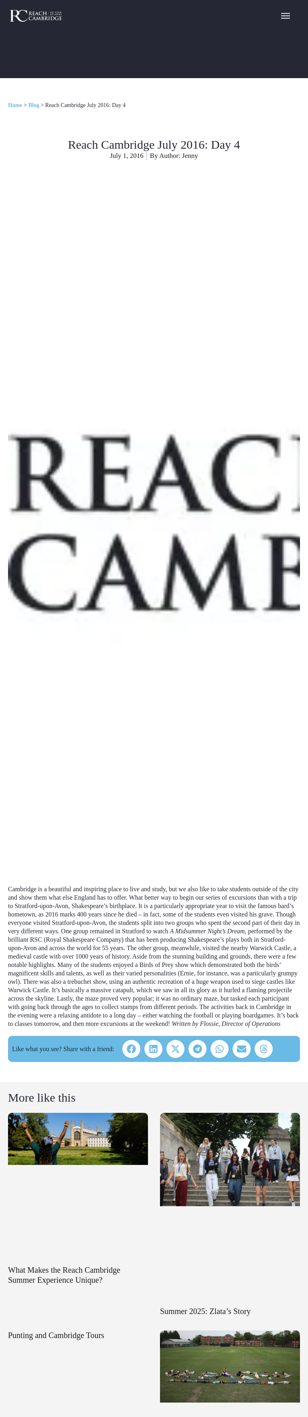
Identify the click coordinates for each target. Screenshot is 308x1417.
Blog (33, 105)
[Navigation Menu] (285, 15)
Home (15, 105)
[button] (131, 1049)
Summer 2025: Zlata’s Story (205, 1311)
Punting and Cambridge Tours (56, 1335)
